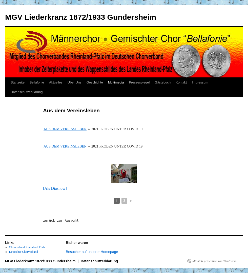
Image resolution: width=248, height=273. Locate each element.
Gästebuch (163, 82)
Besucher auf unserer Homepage (92, 252)
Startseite (18, 82)
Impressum (200, 82)
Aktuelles (56, 82)
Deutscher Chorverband (23, 252)
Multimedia (116, 82)
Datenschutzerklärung (27, 92)
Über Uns (74, 82)
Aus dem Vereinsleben (65, 129)
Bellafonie (37, 82)
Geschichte (95, 82)
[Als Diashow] (55, 188)
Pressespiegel (139, 82)
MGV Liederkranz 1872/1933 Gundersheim (80, 17)
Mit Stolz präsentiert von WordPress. (214, 261)
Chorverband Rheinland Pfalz (27, 247)
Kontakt (181, 82)
